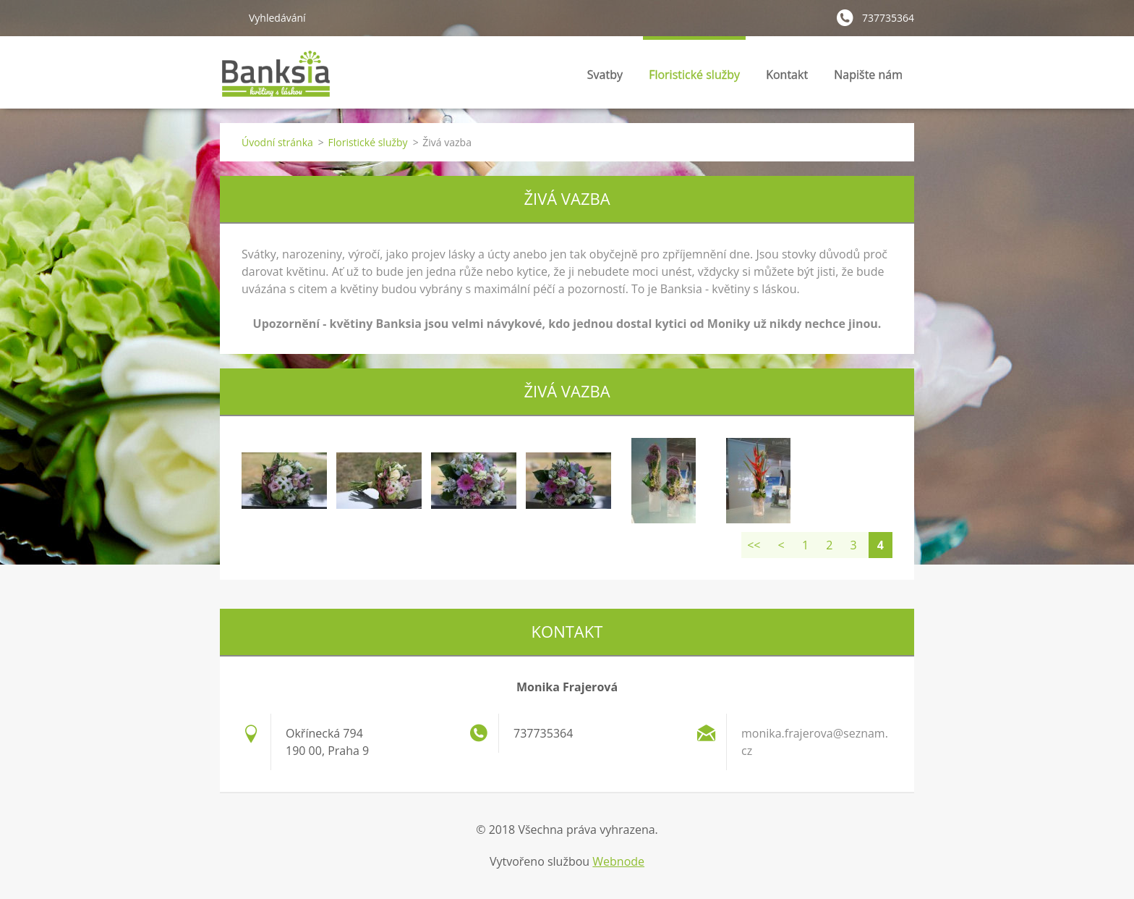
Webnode (618, 861)
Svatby (604, 78)
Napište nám (868, 75)
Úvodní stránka (277, 142)
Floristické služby (694, 78)
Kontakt (787, 75)
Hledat (228, 17)
